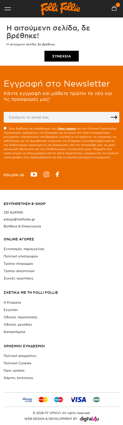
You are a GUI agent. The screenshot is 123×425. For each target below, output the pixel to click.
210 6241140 (13, 212)
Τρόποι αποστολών (19, 271)
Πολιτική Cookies (17, 363)
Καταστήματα (14, 332)
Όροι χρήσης (14, 370)
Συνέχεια (61, 56)
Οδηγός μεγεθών (18, 324)
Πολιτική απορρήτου (20, 356)
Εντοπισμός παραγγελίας (24, 249)
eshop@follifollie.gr (19, 219)
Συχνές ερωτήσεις (19, 278)
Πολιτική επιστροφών (21, 256)
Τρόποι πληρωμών (18, 263)
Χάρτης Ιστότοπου (18, 378)
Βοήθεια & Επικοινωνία (22, 226)
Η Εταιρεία (12, 302)
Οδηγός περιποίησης (21, 317)
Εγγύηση (11, 310)
